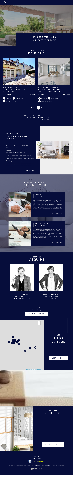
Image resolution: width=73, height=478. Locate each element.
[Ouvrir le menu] (68, 2)
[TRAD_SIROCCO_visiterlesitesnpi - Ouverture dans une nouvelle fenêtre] (30, 464)
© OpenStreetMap (38, 372)
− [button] (39, 327)
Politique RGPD (58, 468)
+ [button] (39, 325)
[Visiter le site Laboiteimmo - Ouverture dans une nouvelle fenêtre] (36, 473)
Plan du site (39, 468)
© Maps (31, 372)
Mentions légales (45, 468)
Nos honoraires (33, 468)
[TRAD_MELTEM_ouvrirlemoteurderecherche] (5, 2)
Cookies (62, 468)
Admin (50, 468)
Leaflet (27, 372)
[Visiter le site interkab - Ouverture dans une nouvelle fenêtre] (39, 465)
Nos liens (53, 468)
